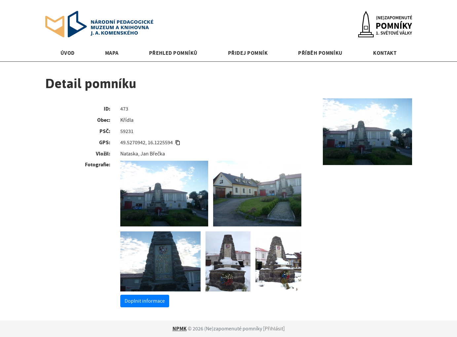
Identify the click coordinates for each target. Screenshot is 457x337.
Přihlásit (274, 328)
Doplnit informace (145, 301)
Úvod (67, 53)
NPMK (179, 328)
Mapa (112, 53)
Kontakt (385, 53)
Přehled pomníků (173, 53)
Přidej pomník (248, 53)
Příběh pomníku (320, 53)
